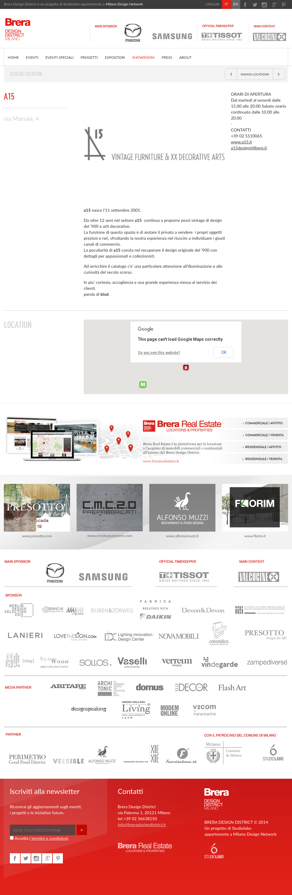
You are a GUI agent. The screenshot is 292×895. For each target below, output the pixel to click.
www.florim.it (255, 511)
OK (223, 352)
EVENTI (32, 57)
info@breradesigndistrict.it (142, 824)
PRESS (167, 57)
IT (226, 4)
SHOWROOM (143, 57)
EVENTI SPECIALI (59, 57)
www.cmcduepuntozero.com (110, 511)
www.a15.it (241, 141)
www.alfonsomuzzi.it (182, 511)
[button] (186, 368)
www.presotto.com (37, 511)
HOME (13, 57)
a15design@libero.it (249, 147)
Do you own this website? (159, 353)
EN (235, 4)
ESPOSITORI (115, 57)
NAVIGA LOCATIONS (255, 74)
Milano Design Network (124, 4)
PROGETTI (89, 57)
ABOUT (185, 57)
